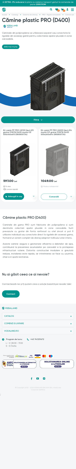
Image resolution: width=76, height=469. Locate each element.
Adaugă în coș (13, 196)
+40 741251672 (37, 339)
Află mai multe (10, 47)
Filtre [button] (38, 119)
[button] (51, 9)
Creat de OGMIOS (38, 390)
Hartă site (57, 388)
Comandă (54, 197)
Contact (10, 294)
